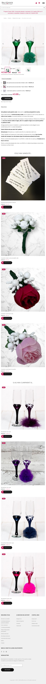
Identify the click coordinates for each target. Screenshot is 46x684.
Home (6, 18)
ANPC (2, 640)
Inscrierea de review (5, 638)
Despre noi (19, 618)
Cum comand (4, 625)
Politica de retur (4, 633)
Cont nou (34, 621)
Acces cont (34, 618)
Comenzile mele (35, 625)
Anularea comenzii (5, 636)
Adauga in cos (7, 207)
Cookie (2, 643)
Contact (18, 623)
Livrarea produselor (5, 627)
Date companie (20, 621)
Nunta (10, 18)
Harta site (18, 625)
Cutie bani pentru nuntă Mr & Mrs (16, 90)
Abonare (7, 669)
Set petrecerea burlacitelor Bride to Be (17, 82)
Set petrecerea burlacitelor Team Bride (17, 86)
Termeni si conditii (5, 618)
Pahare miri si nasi (17, 18)
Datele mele (35, 623)
